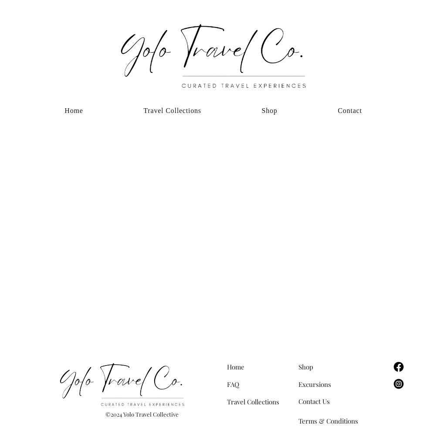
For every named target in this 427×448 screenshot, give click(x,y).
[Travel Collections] (258, 401)
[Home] (258, 367)
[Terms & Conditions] (336, 421)
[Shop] (329, 367)
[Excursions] (329, 384)
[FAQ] (258, 384)
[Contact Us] (329, 401)
